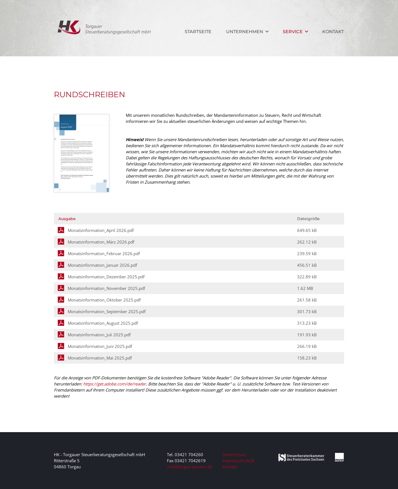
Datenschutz (234, 454)
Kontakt (333, 31)
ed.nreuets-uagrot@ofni (189, 466)
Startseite (198, 31)
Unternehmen (244, 31)
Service (293, 31)
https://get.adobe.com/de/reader (114, 384)
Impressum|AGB (238, 460)
